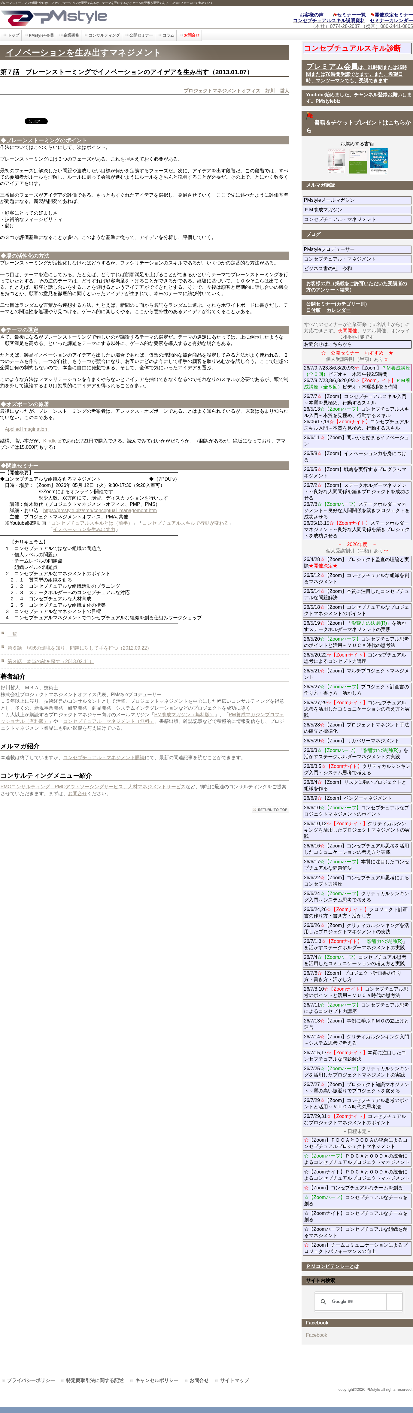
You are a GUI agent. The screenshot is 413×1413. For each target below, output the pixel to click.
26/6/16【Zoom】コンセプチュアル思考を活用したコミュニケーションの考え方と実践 (356, 849)
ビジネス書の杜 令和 (337, 268)
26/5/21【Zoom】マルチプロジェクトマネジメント (356, 674)
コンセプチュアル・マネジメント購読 (104, 757)
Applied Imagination (26, 429)
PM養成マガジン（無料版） (184, 714)
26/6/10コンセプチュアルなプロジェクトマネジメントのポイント (356, 811)
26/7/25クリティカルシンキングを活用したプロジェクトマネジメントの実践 (356, 1071)
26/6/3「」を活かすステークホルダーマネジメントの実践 (356, 753)
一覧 (12, 634)
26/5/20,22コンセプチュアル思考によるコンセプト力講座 (355, 658)
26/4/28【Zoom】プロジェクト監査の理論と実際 (356, 562)
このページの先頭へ (270, 810)
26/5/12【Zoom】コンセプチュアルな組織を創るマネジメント (356, 578)
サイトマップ (234, 1380)
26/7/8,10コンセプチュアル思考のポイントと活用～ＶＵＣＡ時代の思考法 (356, 992)
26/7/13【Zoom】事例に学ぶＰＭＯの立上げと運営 (356, 1024)
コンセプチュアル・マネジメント (357, 219)
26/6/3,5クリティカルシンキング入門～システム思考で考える (357, 769)
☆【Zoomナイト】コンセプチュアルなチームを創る (356, 1216)
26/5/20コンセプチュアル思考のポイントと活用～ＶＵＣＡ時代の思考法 (356, 642)
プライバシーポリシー (31, 1380)
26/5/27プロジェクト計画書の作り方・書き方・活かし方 (356, 690)
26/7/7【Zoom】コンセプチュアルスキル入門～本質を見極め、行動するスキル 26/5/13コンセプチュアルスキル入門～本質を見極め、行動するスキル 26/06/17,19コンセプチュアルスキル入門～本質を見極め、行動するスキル (356, 412)
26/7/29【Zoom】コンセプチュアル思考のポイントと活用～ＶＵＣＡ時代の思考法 (356, 1103)
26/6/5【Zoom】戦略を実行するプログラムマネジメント (355, 472)
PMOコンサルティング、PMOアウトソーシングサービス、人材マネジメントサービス (93, 786)
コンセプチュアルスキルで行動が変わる (185, 523)
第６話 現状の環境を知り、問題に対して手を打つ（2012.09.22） (80, 648)
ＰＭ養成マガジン (357, 209)
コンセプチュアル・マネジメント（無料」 (108, 721)
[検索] (357, 1302)
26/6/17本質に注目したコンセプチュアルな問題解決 (356, 865)
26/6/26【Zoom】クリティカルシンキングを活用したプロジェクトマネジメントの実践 (356, 928)
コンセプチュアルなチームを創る (356, 1200)
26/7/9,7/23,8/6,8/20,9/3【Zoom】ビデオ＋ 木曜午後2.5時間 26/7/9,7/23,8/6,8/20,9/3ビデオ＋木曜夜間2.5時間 (357, 377)
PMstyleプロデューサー (351, 249)
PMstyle (93, 17)
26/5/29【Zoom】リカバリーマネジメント (357, 740)
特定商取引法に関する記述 (95, 1380)
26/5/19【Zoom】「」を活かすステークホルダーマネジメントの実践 (355, 626)
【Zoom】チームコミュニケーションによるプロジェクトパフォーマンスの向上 (356, 1248)
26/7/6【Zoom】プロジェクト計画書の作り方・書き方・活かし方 (353, 976)
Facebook (316, 1335)
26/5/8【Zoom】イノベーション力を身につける (355, 456)
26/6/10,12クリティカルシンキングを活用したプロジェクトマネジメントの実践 (357, 830)
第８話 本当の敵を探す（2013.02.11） (51, 661)
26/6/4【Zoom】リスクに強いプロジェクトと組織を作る (355, 785)
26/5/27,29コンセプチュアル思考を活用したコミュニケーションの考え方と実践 (357, 709)
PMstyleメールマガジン (351, 200)
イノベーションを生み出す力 (84, 529)
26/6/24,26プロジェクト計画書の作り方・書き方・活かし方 (356, 912)
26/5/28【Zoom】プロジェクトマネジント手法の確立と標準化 (356, 728)
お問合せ (77, 793)
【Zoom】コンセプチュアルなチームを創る (353, 1187)
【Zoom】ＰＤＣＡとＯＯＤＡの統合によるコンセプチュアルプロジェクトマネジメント (356, 1143)
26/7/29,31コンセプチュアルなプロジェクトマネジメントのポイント (355, 1119)
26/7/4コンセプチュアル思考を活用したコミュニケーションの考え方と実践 (355, 960)
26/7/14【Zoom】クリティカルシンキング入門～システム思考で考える (356, 1040)
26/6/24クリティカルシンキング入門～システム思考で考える (356, 896)
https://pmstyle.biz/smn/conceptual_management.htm (100, 510)
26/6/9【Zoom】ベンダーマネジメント (357, 798)
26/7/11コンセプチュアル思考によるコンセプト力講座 (356, 1008)
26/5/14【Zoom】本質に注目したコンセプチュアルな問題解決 (356, 594)
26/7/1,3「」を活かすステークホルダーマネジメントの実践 (356, 944)
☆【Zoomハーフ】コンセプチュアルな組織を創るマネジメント (356, 1232)
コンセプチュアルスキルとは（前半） (92, 523)
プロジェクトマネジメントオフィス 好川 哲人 (236, 90)
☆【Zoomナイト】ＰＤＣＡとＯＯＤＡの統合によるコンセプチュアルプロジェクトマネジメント (357, 1175)
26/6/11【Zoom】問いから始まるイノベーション (356, 440)
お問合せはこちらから (328, 344)
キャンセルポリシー (156, 1380)
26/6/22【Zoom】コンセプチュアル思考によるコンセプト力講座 (356, 880)
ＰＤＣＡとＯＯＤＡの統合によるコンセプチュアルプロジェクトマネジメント (357, 1159)
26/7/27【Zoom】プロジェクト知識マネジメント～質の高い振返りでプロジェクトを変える (356, 1087)
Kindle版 (52, 440)
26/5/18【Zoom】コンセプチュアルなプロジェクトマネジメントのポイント (356, 610)
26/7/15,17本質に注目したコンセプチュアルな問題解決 (355, 1055)
